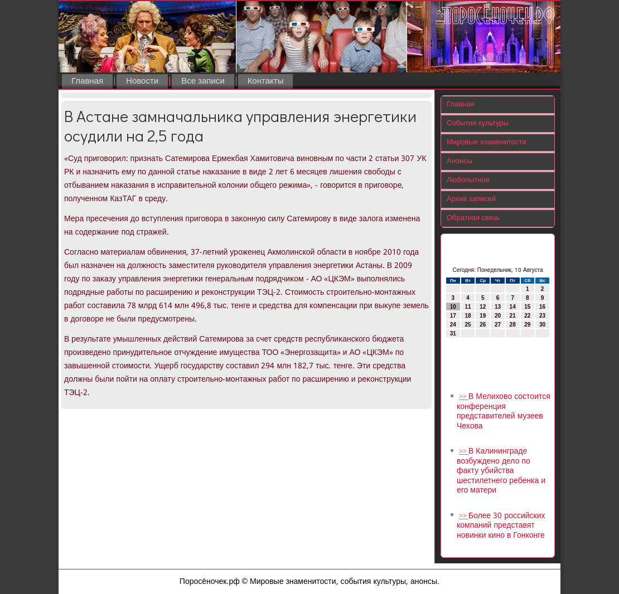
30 (542, 325)
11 (468, 307)
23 (542, 316)
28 (513, 325)
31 (453, 333)
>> (463, 397)
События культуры (478, 123)
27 (498, 325)
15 (527, 307)
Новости (142, 81)
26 (483, 325)
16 (542, 307)
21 (513, 316)
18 (468, 316)
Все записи (202, 81)
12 (483, 307)
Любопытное (468, 180)
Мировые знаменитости (486, 142)
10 (453, 307)
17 (453, 316)
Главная (87, 81)
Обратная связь (473, 218)
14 (513, 307)
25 (468, 325)
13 (498, 307)
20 (498, 316)
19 (483, 316)
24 (453, 325)
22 (527, 316)
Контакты (266, 81)
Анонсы (459, 161)
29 (527, 325)
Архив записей (471, 199)
